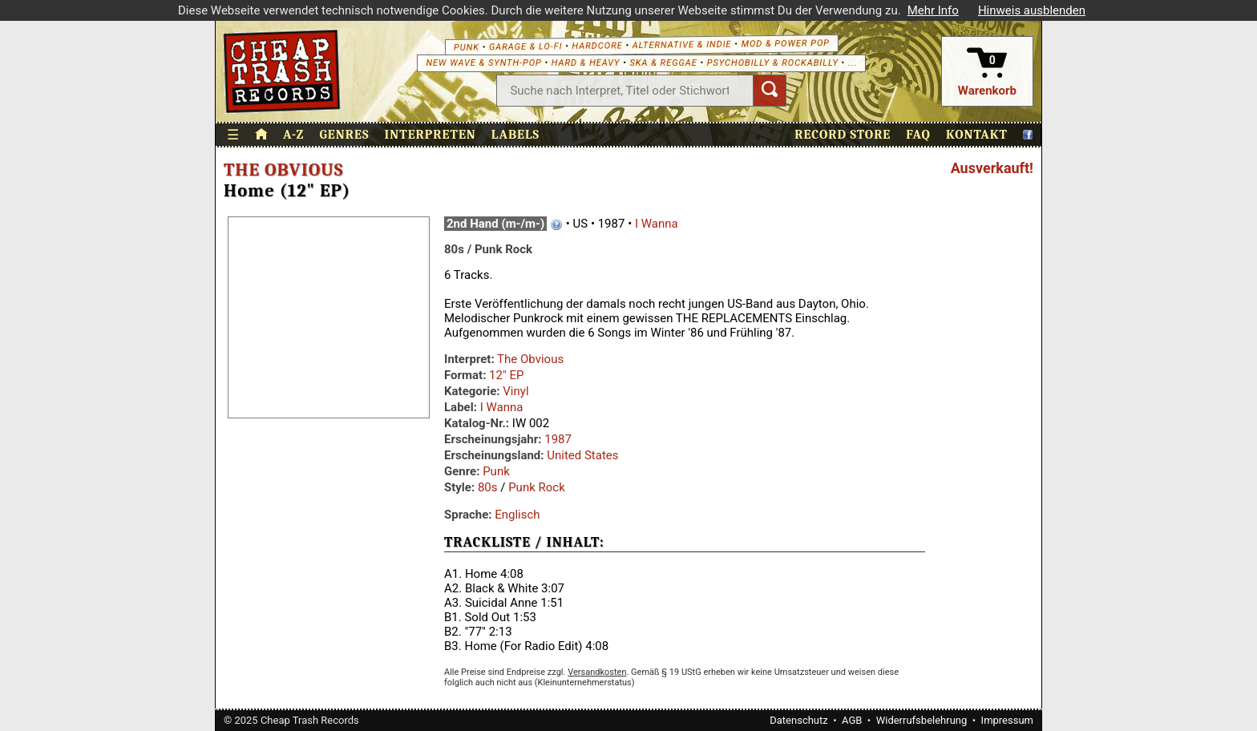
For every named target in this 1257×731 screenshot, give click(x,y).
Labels (515, 134)
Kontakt (977, 134)
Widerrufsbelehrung (922, 720)
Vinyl (515, 391)
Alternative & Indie (682, 44)
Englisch (517, 514)
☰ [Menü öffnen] (233, 135)
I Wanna (656, 223)
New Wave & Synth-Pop (483, 63)
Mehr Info (933, 10)
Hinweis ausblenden (1031, 10)
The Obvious (283, 170)
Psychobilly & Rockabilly (773, 63)
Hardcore (597, 45)
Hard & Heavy (586, 63)
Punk (466, 47)
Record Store (842, 134)
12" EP (506, 375)
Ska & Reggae (663, 63)
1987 (558, 439)
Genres (344, 134)
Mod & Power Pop (785, 43)
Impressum (1007, 720)
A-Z (293, 134)
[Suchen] (769, 91)
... (852, 63)
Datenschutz (798, 720)
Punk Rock (536, 487)
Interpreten (430, 134)
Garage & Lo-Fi (526, 46)
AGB (852, 720)
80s (488, 487)
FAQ (918, 134)
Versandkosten (597, 672)
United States (582, 455)
